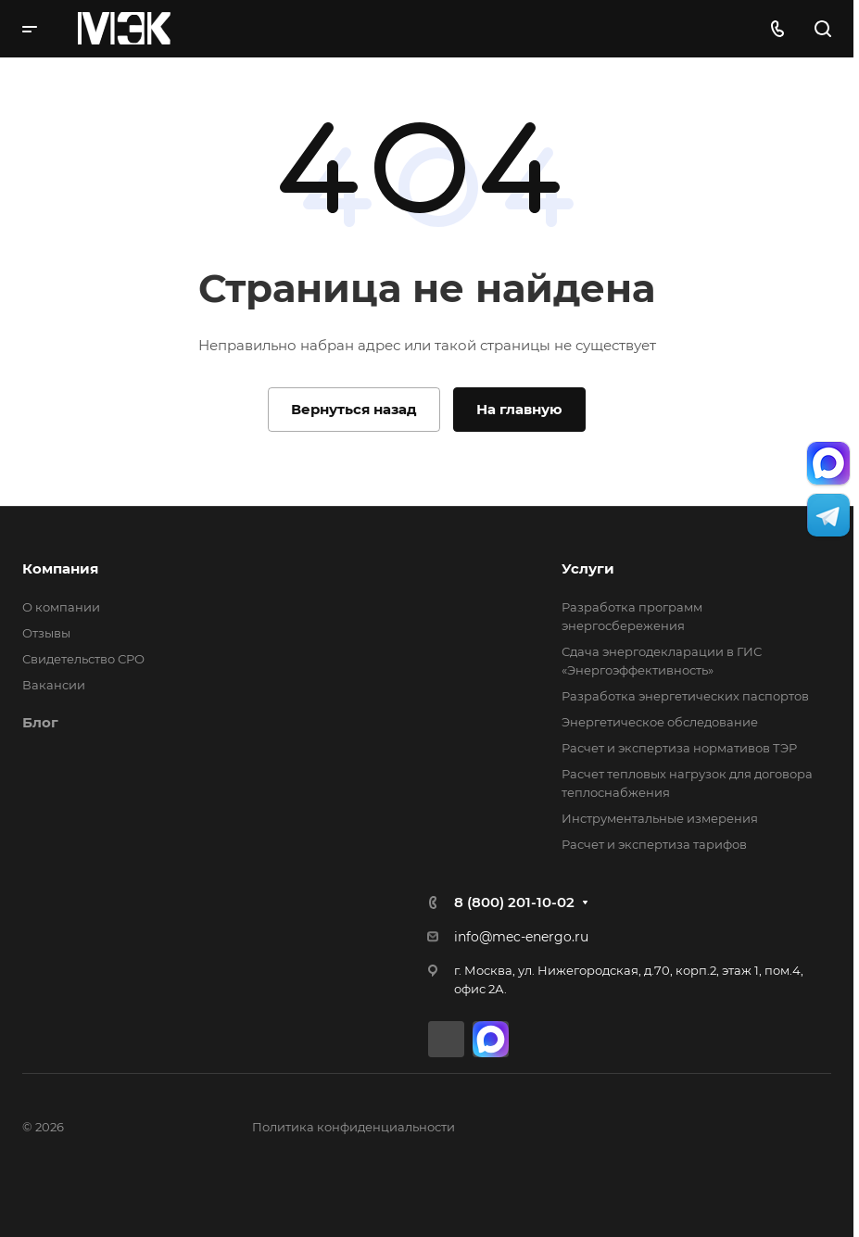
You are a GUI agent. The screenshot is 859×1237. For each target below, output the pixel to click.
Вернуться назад (354, 409)
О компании (61, 607)
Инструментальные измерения (660, 818)
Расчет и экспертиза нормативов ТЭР (679, 747)
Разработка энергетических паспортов (685, 695)
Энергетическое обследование (660, 721)
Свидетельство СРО (83, 658)
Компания (60, 568)
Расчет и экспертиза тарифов (654, 844)
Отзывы (46, 632)
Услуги (588, 568)
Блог (40, 722)
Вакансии (53, 684)
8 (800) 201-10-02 (514, 902)
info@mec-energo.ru (521, 936)
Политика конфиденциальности (353, 1126)
